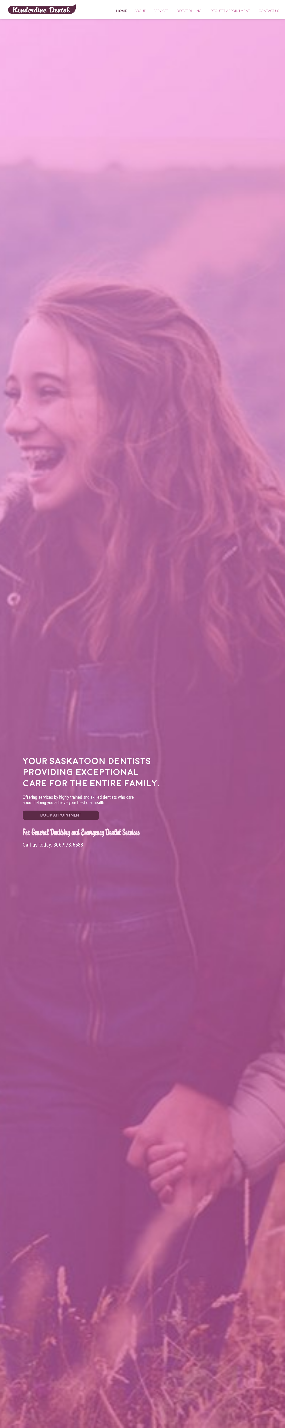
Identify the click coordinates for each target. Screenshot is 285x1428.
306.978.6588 (68, 845)
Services (161, 11)
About (140, 11)
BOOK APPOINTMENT (60, 815)
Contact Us (269, 11)
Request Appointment (230, 11)
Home (42, 9)
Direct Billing (189, 11)
